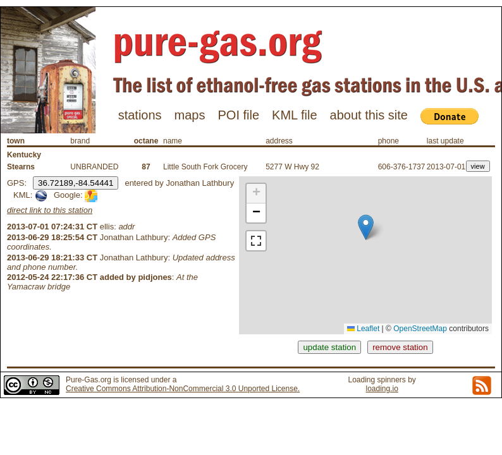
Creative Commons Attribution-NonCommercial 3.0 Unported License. (183, 388)
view (478, 166)
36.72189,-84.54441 (75, 183)
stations (140, 115)
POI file (238, 115)
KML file (294, 115)
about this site (369, 115)
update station (329, 347)
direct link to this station (49, 210)
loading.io (381, 388)
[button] (366, 227)
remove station (399, 347)
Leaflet (363, 328)
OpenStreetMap (420, 328)
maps (189, 115)
